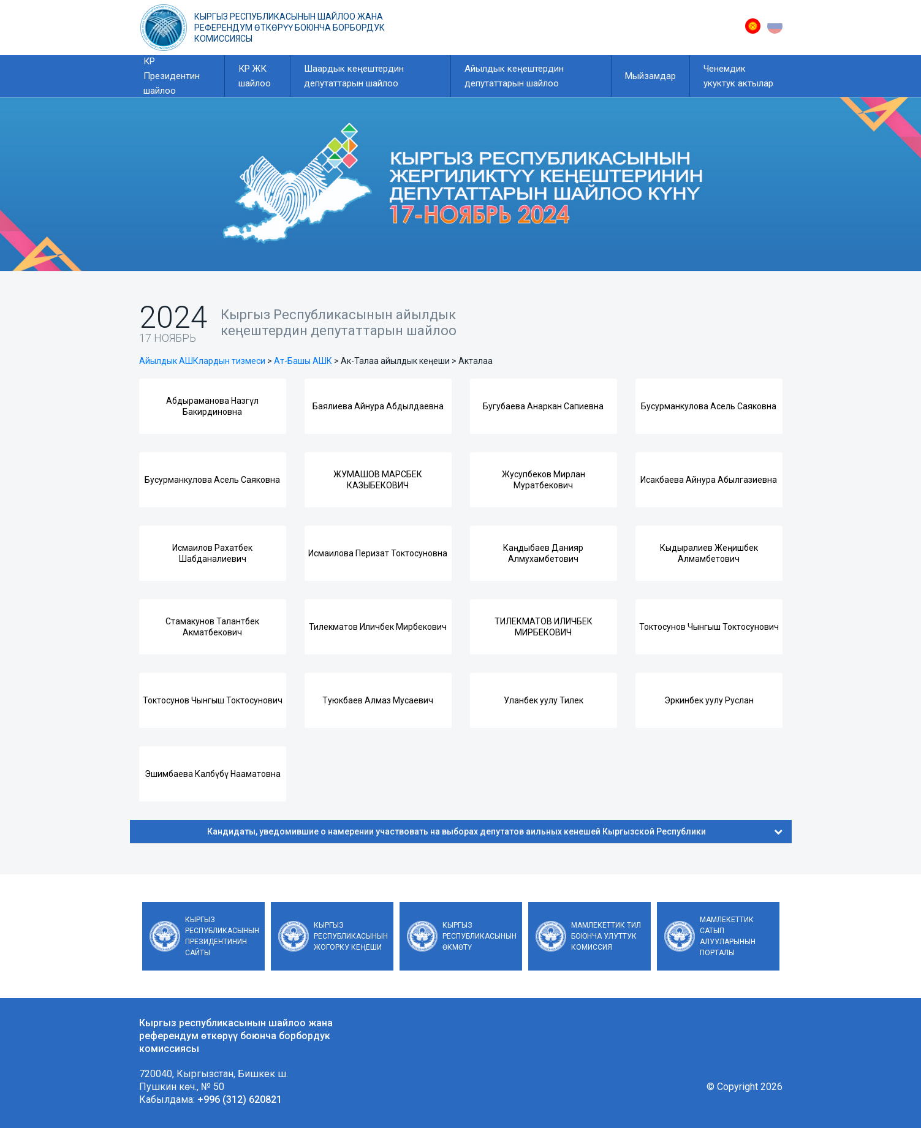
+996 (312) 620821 (239, 1099)
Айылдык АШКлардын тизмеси (202, 361)
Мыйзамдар (650, 75)
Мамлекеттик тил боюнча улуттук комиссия (606, 936)
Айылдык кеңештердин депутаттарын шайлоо (514, 76)
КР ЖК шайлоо (254, 76)
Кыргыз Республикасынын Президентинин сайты (222, 936)
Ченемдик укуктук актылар (738, 76)
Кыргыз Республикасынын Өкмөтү (479, 936)
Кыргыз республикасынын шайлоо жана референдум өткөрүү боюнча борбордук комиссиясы (289, 28)
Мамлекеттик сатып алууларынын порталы (728, 936)
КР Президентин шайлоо (171, 76)
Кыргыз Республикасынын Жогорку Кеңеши (351, 936)
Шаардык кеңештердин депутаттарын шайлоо (354, 76)
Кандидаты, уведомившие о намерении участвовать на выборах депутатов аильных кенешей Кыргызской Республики (495, 831)
